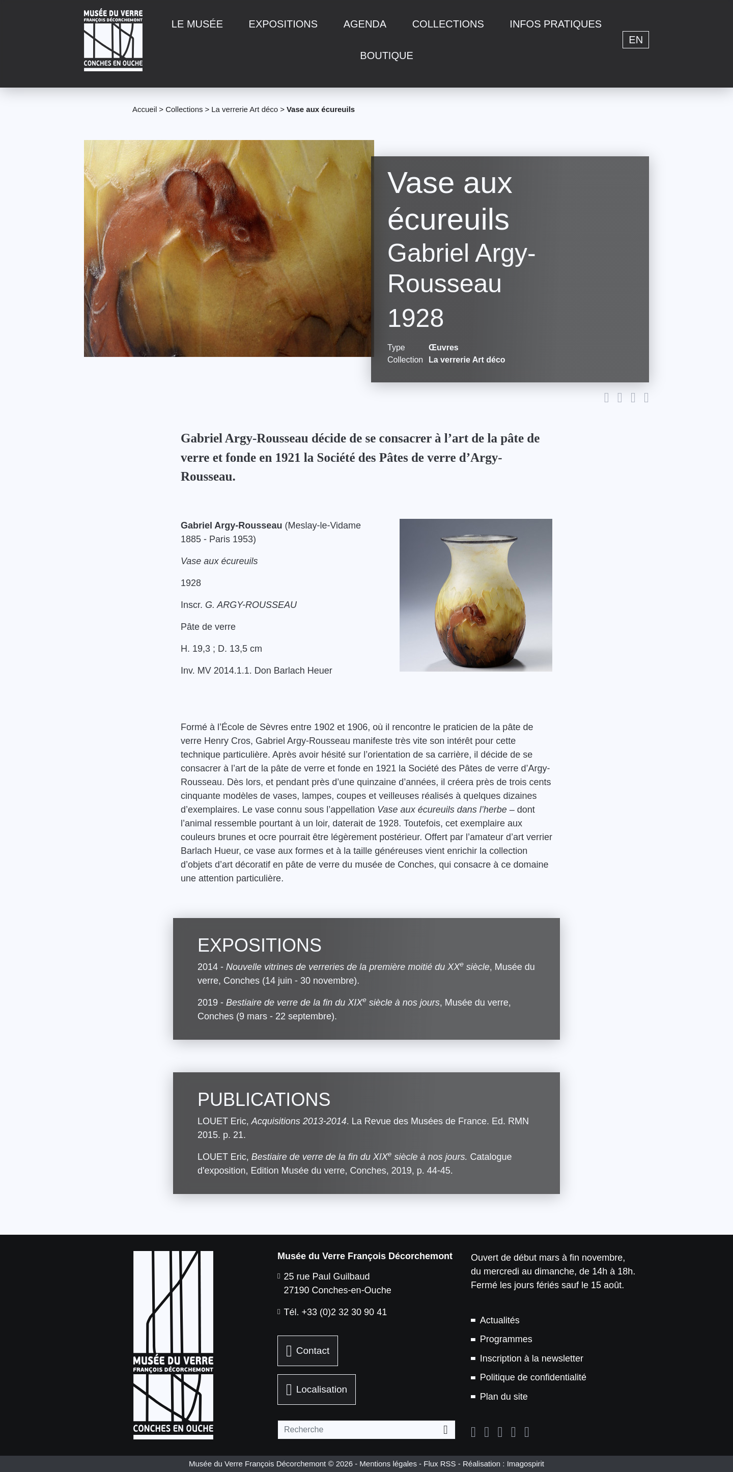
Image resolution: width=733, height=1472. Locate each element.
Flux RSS (440, 1463)
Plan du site (504, 1397)
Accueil (144, 109)
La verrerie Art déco (244, 109)
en (636, 39)
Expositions (283, 24)
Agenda (365, 24)
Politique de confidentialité (533, 1377)
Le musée (197, 24)
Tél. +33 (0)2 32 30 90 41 (335, 1312)
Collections (448, 24)
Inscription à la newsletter (531, 1358)
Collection (403, 359)
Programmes (506, 1339)
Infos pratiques (556, 24)
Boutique (386, 55)
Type (396, 347)
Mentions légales (388, 1463)
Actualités (500, 1320)
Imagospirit (525, 1463)
